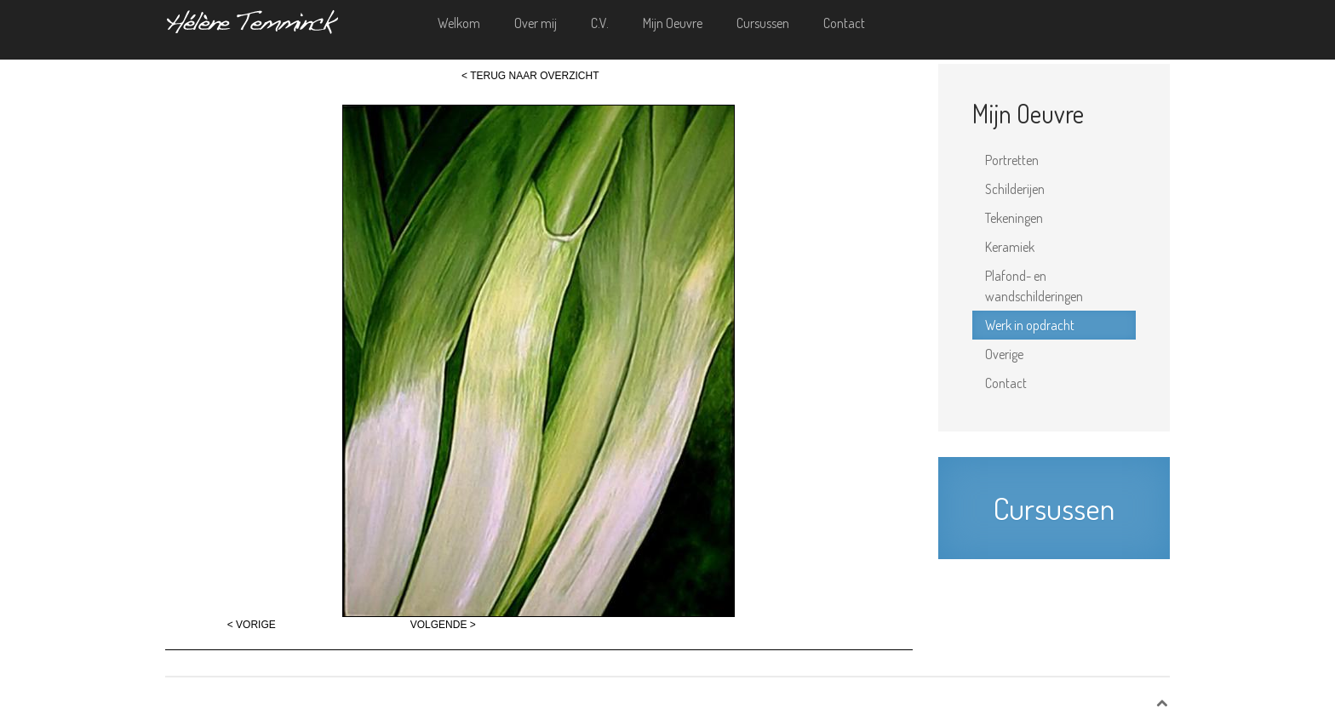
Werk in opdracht (1029, 325)
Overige (1004, 354)
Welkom (459, 22)
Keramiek (1009, 246)
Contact (844, 22)
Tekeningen (1014, 217)
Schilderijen (1015, 188)
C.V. (600, 22)
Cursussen (762, 22)
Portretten (1012, 160)
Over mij (535, 22)
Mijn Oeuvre (672, 22)
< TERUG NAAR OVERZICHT (530, 76)
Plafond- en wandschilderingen (1034, 286)
